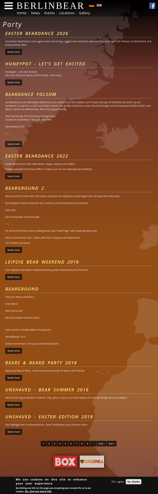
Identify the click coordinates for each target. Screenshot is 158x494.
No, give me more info (38, 491)
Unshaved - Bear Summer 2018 (47, 389)
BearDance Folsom (31, 94)
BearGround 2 (24, 188)
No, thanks (133, 482)
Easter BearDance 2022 (36, 156)
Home (22, 13)
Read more (14, 52)
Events (49, 13)
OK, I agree (118, 482)
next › (101, 443)
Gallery (84, 13)
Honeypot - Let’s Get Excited (45, 64)
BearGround (22, 289)
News (35, 13)
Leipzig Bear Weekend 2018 (42, 262)
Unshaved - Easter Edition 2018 (49, 416)
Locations (66, 13)
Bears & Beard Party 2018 (41, 362)
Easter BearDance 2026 (36, 33)
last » (112, 443)
